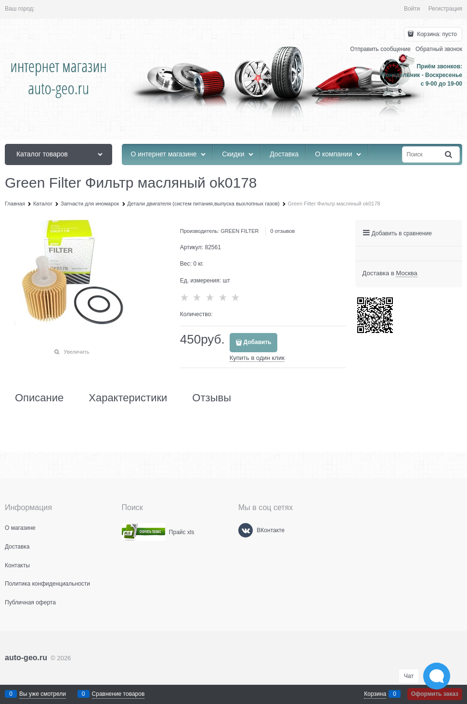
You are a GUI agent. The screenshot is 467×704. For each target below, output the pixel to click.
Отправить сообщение (380, 49)
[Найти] (449, 155)
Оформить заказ (434, 694)
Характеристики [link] (128, 398)
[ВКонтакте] (245, 530)
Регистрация (445, 8)
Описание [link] (39, 398)
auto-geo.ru (26, 657)
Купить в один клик (257, 357)
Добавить (258, 342)
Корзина (375, 694)
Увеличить (76, 352)
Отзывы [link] (211, 398)
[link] (406, 273)
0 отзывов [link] (283, 231)
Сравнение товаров (118, 694)
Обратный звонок (438, 49)
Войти (412, 8)
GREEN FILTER (240, 231)
